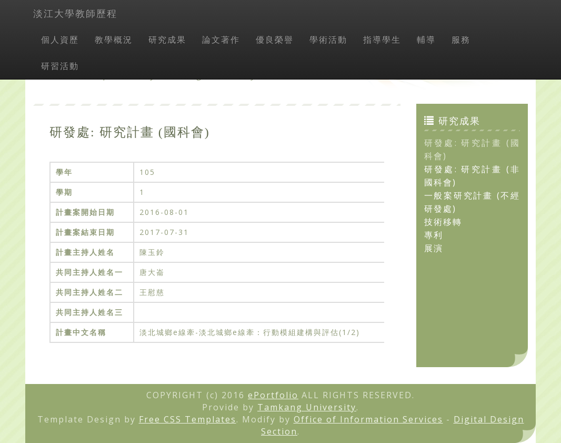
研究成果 (167, 39)
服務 (461, 39)
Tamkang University (306, 407)
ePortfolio (273, 395)
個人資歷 (60, 39)
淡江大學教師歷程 (75, 13)
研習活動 (60, 66)
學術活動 (328, 39)
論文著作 (221, 39)
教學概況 (114, 39)
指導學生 (382, 39)
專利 (433, 235)
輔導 (426, 39)
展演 (433, 248)
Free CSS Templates (187, 419)
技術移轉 (443, 222)
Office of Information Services (368, 419)
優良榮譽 (275, 39)
